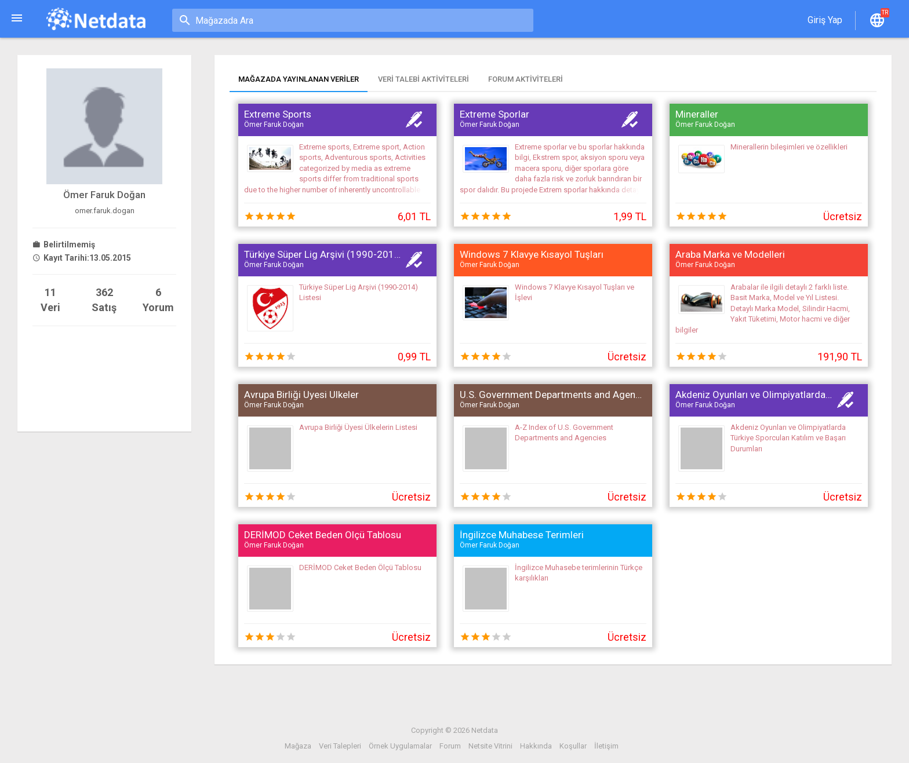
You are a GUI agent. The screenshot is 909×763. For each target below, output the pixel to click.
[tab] (299, 80)
